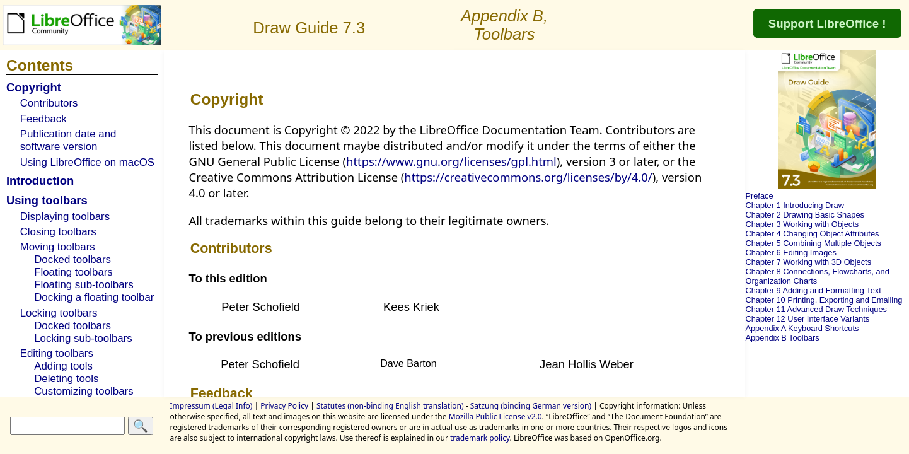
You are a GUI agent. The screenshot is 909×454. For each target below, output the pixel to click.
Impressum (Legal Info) (211, 405)
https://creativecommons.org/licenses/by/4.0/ (528, 177)
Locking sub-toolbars (83, 338)
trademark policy (480, 438)
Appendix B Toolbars (782, 337)
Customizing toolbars (83, 391)
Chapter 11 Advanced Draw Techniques (816, 309)
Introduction (40, 180)
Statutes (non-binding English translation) (390, 405)
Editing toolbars (56, 353)
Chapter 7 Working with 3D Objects (808, 262)
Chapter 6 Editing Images (790, 252)
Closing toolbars (58, 232)
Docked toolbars (72, 259)
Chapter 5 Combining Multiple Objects (813, 243)
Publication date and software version (68, 140)
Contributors (49, 103)
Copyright (33, 87)
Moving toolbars (57, 247)
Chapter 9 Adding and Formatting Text (813, 290)
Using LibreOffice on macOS (87, 162)
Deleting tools (66, 379)
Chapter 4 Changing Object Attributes (812, 233)
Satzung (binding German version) (530, 405)
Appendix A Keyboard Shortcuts (802, 328)
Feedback (43, 119)
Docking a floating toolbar (94, 297)
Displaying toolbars (65, 217)
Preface (759, 196)
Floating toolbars (73, 272)
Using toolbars (47, 200)
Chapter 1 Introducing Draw (794, 205)
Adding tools (63, 366)
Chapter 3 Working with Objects (802, 224)
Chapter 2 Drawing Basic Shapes (804, 214)
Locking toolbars (59, 313)
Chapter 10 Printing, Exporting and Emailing (823, 300)
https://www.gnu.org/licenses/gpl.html (451, 161)
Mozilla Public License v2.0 (495, 416)
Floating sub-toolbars (83, 285)
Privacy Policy (284, 405)
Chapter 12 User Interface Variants (807, 318)
